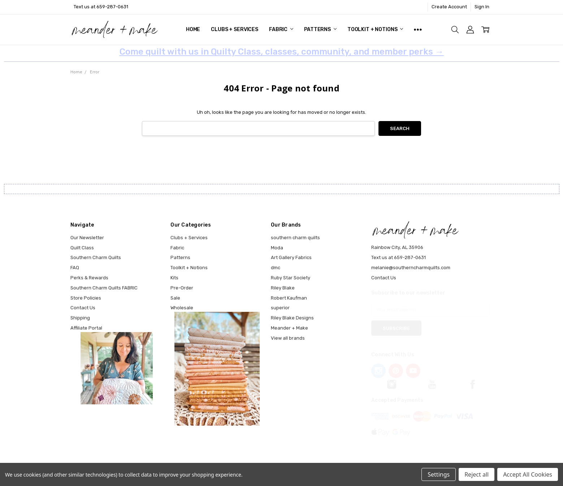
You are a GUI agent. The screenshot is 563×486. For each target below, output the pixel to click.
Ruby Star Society (290, 277)
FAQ (74, 267)
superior (280, 307)
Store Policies (85, 298)
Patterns (320, 29)
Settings (439, 474)
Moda (277, 247)
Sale (175, 298)
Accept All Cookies (527, 474)
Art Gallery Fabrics (291, 257)
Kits (174, 277)
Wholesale (181, 307)
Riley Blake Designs (292, 318)
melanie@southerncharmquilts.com (410, 267)
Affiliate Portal (86, 328)
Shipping (80, 318)
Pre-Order (181, 288)
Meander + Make (289, 328)
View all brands (288, 338)
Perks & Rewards (89, 277)
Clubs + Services (234, 29)
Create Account (449, 6)
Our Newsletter (87, 237)
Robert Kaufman (289, 298)
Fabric (281, 29)
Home (193, 29)
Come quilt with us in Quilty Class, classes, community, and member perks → (282, 52)
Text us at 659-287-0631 (101, 6)
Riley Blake (283, 288)
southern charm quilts (295, 237)
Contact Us (82, 307)
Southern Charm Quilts (95, 257)
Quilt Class (82, 247)
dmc (275, 267)
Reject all (476, 474)
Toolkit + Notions (375, 29)
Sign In (482, 6)
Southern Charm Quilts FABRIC (104, 288)
